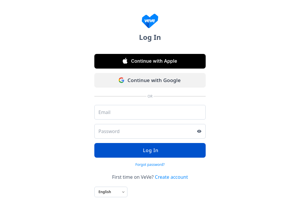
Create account (171, 177)
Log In (150, 150)
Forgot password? (150, 164)
